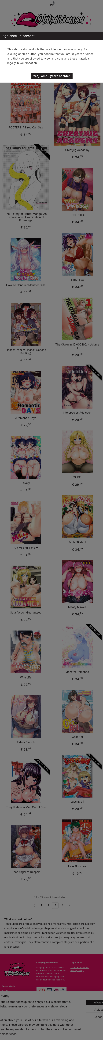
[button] (51, 76)
